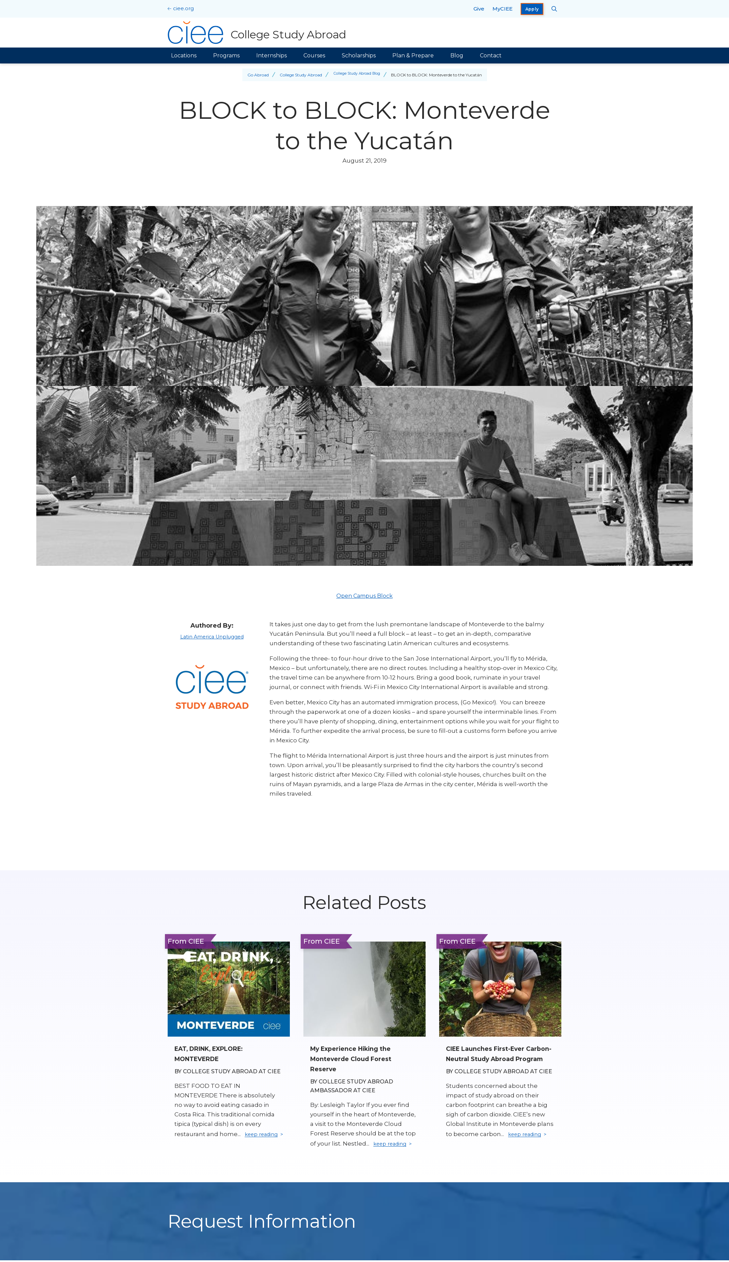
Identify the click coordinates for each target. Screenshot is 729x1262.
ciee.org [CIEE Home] (183, 8)
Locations (184, 55)
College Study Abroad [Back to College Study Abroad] (298, 74)
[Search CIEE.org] (554, 9)
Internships (271, 55)
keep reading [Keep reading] (393, 1144)
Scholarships (359, 55)
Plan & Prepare (413, 55)
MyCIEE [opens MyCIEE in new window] (502, 8)
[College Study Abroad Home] (259, 32)
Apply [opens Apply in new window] (532, 9)
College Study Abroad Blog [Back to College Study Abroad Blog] (357, 74)
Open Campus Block (364, 596)
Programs (226, 55)
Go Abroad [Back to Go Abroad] (255, 74)
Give (478, 8)
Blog (456, 55)
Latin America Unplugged (211, 636)
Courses (314, 55)
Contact (491, 55)
